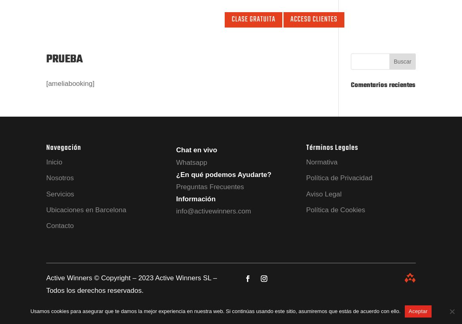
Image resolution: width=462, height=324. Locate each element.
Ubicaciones (169, 21)
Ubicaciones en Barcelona (86, 210)
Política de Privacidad (339, 178)
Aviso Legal (324, 194)
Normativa (321, 162)
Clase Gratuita (253, 20)
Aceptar (418, 311)
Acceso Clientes (313, 20)
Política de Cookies (335, 210)
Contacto (205, 21)
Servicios (124, 21)
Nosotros (90, 21)
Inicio (62, 21)
